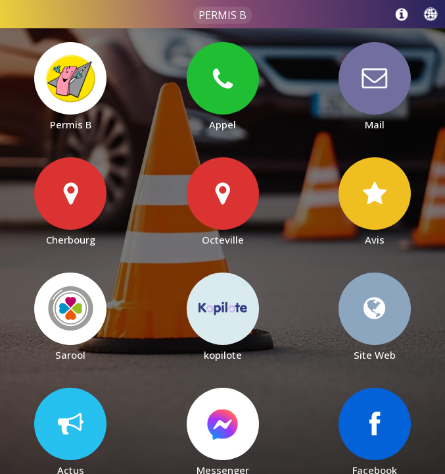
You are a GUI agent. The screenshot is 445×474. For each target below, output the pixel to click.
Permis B (222, 15)
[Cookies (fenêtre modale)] (438, 471)
